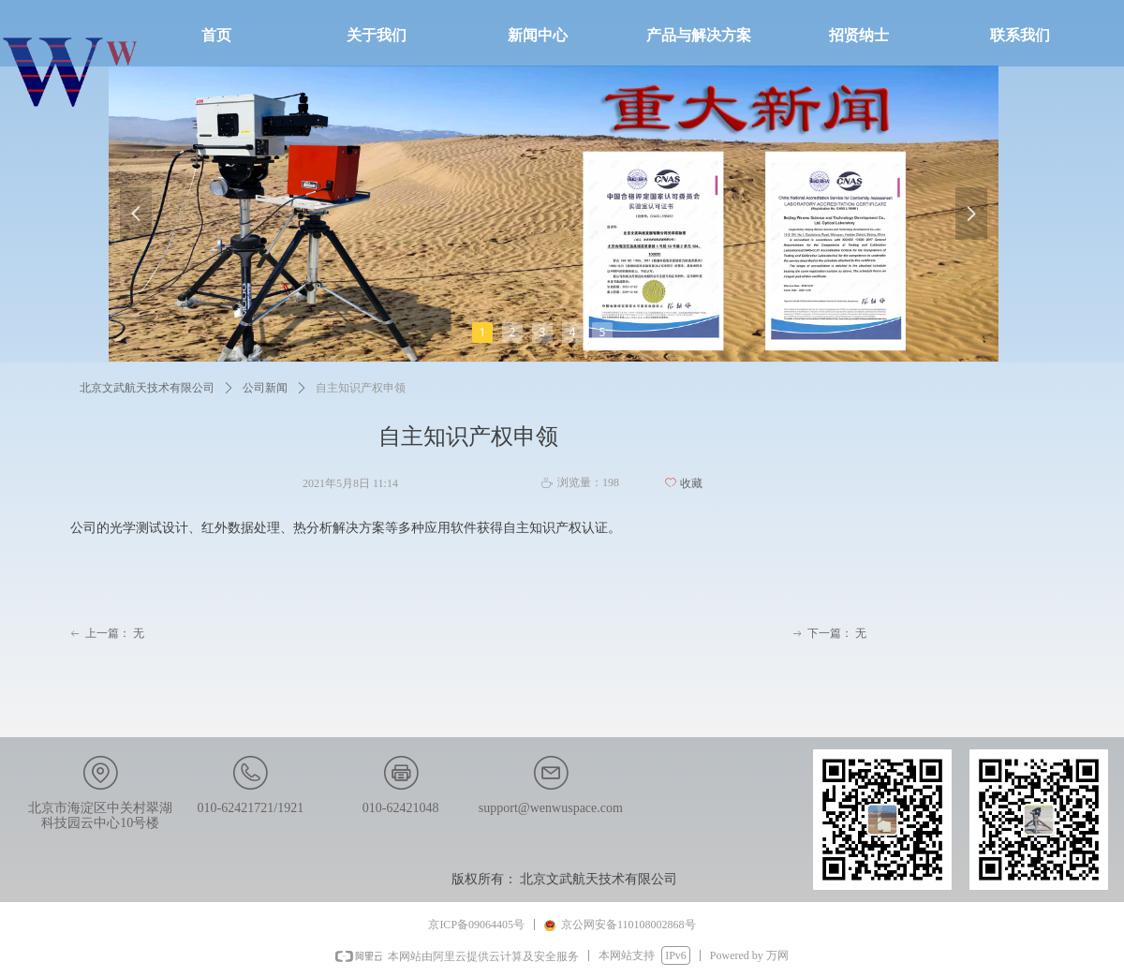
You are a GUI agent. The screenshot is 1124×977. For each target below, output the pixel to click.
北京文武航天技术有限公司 (147, 387)
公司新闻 (265, 387)
